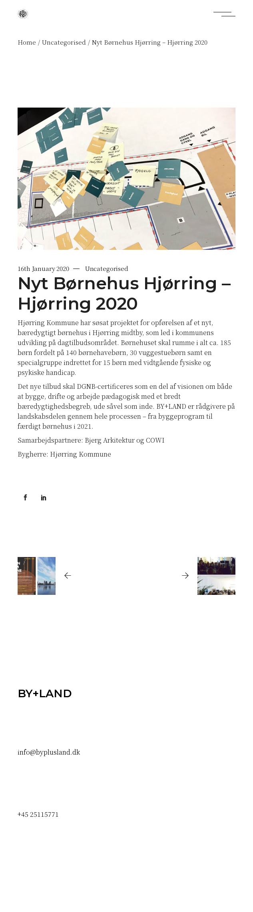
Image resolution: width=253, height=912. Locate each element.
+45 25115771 (38, 814)
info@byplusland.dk (49, 752)
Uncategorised (64, 42)
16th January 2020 (43, 268)
